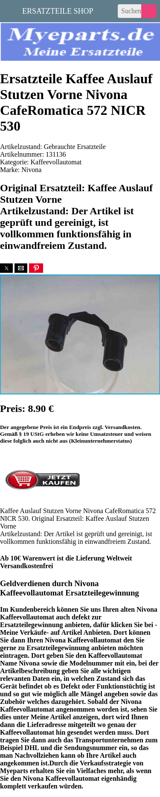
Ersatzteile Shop (57, 10)
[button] (6, 268)
